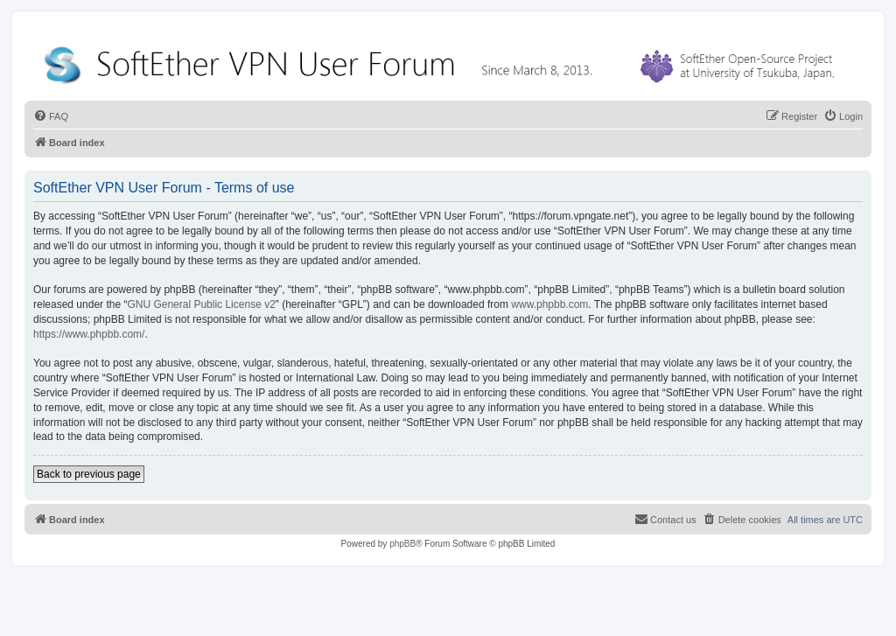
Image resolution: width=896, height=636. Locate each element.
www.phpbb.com (549, 304)
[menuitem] (50, 116)
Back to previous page (89, 474)
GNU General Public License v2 (201, 304)
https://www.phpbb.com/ (88, 334)
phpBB (402, 544)
